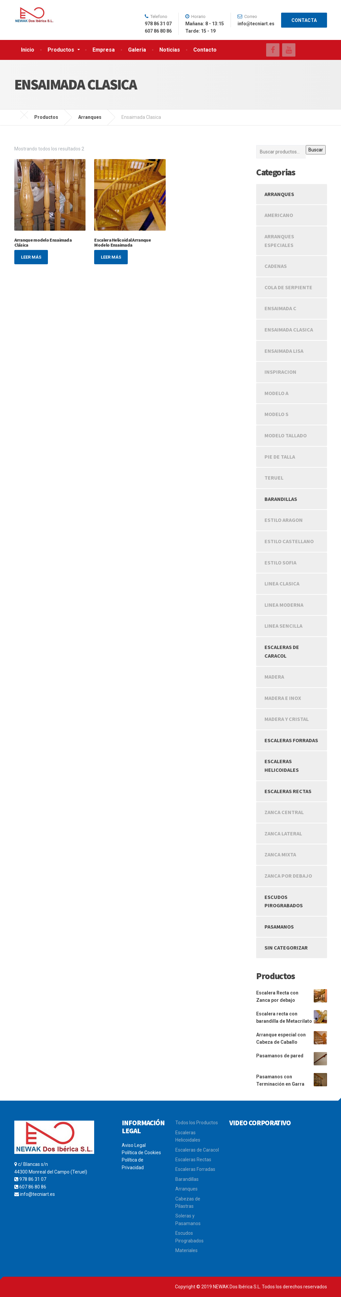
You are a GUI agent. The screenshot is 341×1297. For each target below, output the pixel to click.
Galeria (137, 50)
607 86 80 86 (32, 1186)
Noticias (169, 50)
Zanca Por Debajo (288, 875)
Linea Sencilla (283, 625)
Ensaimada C (280, 308)
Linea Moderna (283, 604)
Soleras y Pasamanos (188, 1219)
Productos (61, 50)
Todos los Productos (196, 1122)
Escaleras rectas (287, 791)
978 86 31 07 (32, 1179)
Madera (274, 676)
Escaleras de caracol (281, 651)
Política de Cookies (141, 1152)
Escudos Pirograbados (283, 901)
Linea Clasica (281, 583)
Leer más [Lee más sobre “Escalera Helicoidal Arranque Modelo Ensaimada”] (111, 257)
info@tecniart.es (37, 1194)
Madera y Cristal (286, 719)
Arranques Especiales (279, 240)
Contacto (205, 50)
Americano (278, 215)
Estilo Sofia (280, 562)
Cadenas (275, 266)
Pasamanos (279, 926)
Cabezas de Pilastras (187, 1202)
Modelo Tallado (285, 435)
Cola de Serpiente (288, 287)
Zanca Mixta (280, 854)
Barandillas (280, 499)
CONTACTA (304, 20)
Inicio (27, 50)
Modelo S (276, 414)
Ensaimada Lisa (283, 350)
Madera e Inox (282, 698)
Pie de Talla (279, 456)
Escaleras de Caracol (197, 1150)
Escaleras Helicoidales (281, 765)
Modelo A (276, 393)
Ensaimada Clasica (288, 329)
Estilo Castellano (289, 541)
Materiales (186, 1250)
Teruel (273, 477)
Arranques (279, 194)
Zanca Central (284, 812)
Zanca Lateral (283, 833)
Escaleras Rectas (193, 1159)
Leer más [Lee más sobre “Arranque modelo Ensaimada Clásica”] (31, 257)
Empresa (103, 50)
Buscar (315, 149)
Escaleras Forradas (291, 740)
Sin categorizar (286, 947)
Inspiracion (280, 371)
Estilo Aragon (283, 520)
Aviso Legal (134, 1145)
